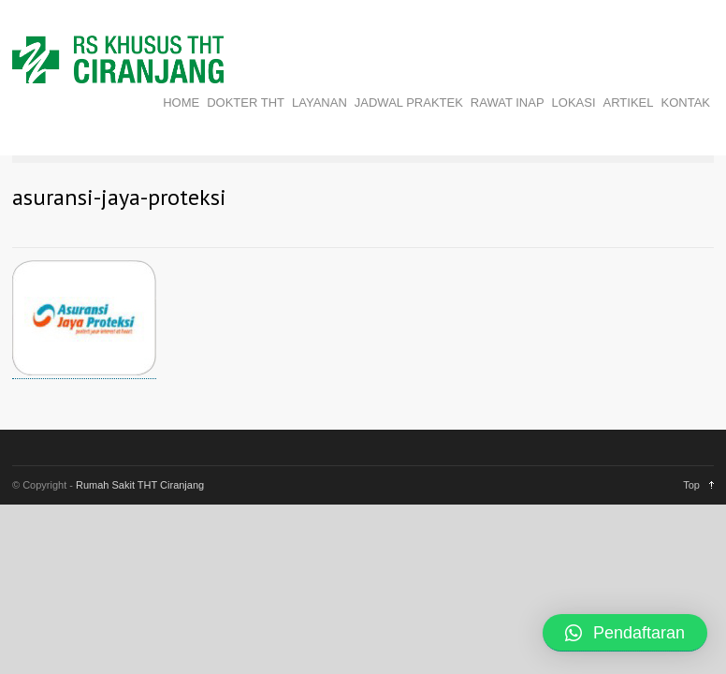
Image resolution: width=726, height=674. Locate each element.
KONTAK (686, 102)
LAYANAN (319, 102)
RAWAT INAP (507, 102)
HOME (181, 102)
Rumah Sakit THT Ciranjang (140, 485)
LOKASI (574, 102)
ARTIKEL (628, 102)
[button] (625, 633)
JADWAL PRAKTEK (409, 102)
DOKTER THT (245, 102)
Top (691, 485)
